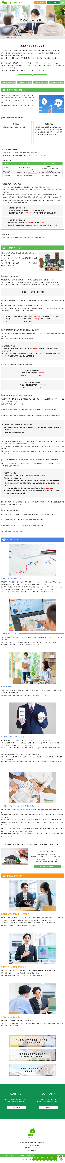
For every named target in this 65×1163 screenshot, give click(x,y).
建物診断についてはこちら (47, 867)
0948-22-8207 (41, 2)
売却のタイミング (40, 82)
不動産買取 (29, 1157)
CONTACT (54, 2)
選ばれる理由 (14, 1157)
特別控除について (24, 82)
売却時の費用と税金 (8, 82)
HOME (7, 1157)
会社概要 (48, 1109)
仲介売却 (22, 1157)
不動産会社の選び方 (56, 82)
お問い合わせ (16, 1109)
